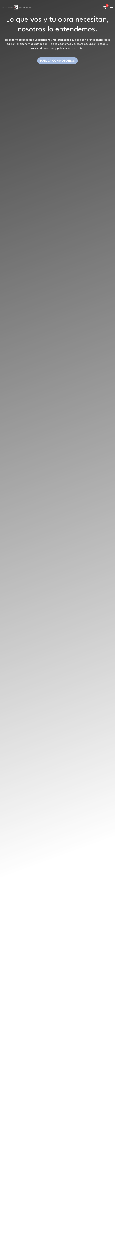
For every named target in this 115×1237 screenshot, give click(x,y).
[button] (111, 8)
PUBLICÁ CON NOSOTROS (57, 61)
